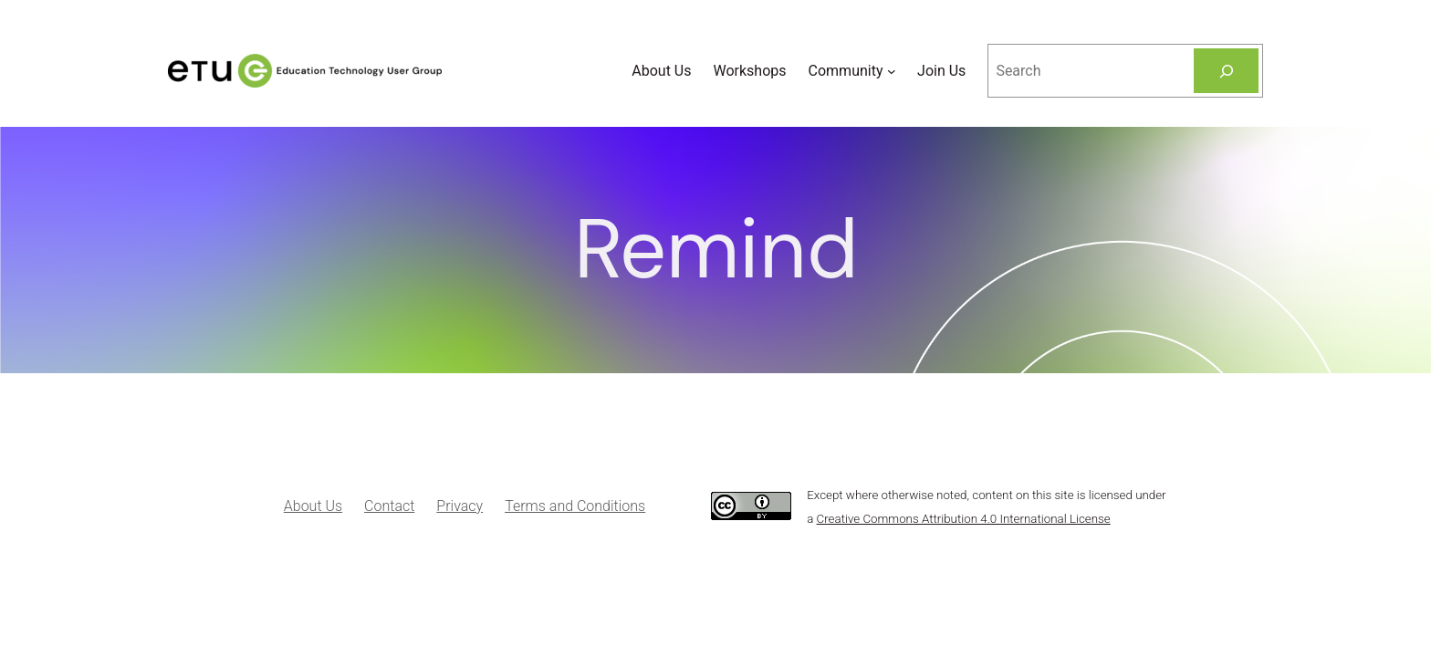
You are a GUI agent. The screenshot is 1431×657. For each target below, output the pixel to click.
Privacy (459, 506)
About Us (313, 506)
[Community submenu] (891, 71)
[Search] (1226, 70)
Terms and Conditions (575, 506)
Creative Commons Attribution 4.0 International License (964, 519)
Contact (389, 506)
